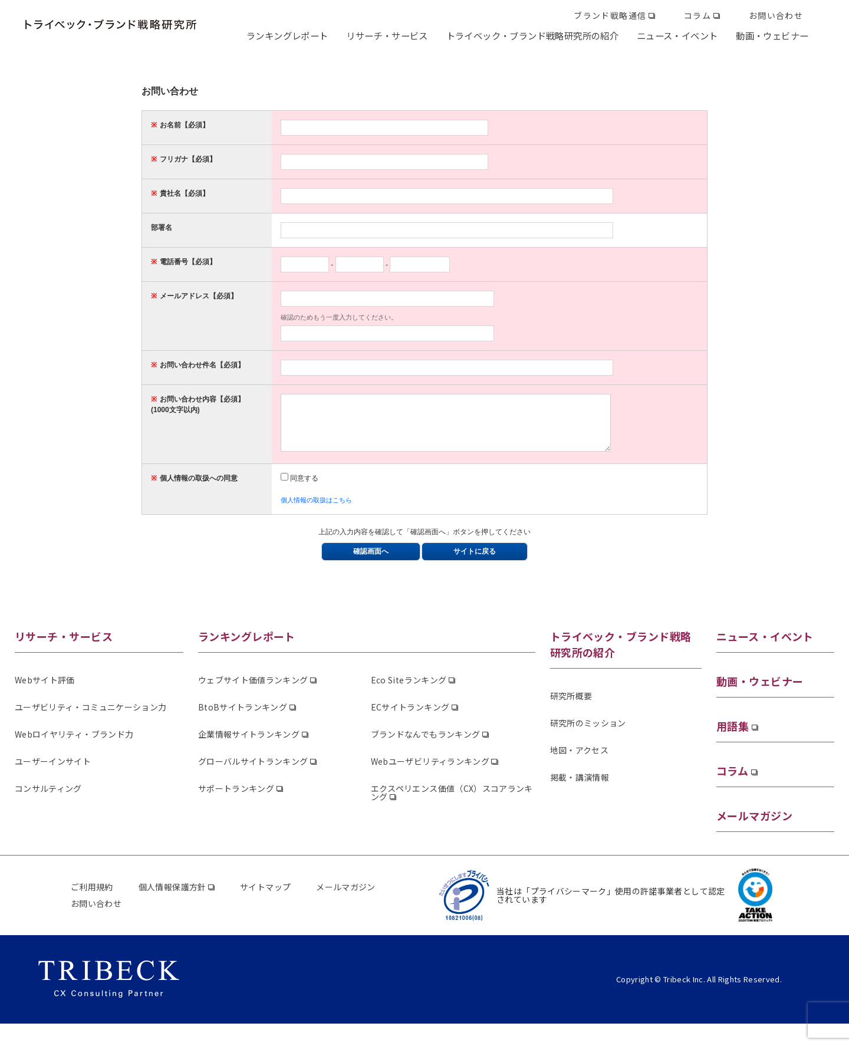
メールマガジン (754, 826)
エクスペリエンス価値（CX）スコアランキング (452, 803)
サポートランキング (236, 799)
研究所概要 (571, 706)
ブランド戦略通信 (610, 15)
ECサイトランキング (410, 717)
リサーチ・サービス (386, 35)
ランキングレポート (287, 35)
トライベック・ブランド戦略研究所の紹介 (532, 35)
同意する (299, 489)
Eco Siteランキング (409, 690)
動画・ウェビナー (772, 35)
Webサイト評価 (45, 690)
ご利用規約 (92, 897)
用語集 (732, 736)
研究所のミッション (588, 733)
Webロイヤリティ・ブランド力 (74, 745)
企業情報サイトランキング (249, 745)
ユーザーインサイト (53, 772)
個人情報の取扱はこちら (316, 510)
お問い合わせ (776, 15)
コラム (697, 15)
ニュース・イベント (677, 35)
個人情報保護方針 (172, 897)
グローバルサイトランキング (253, 772)
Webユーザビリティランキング (430, 772)
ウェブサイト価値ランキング (253, 690)
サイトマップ (265, 897)
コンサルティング (48, 799)
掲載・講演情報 (579, 788)
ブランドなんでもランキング (426, 745)
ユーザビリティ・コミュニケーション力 (90, 717)
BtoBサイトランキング (242, 717)
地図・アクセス (579, 761)
